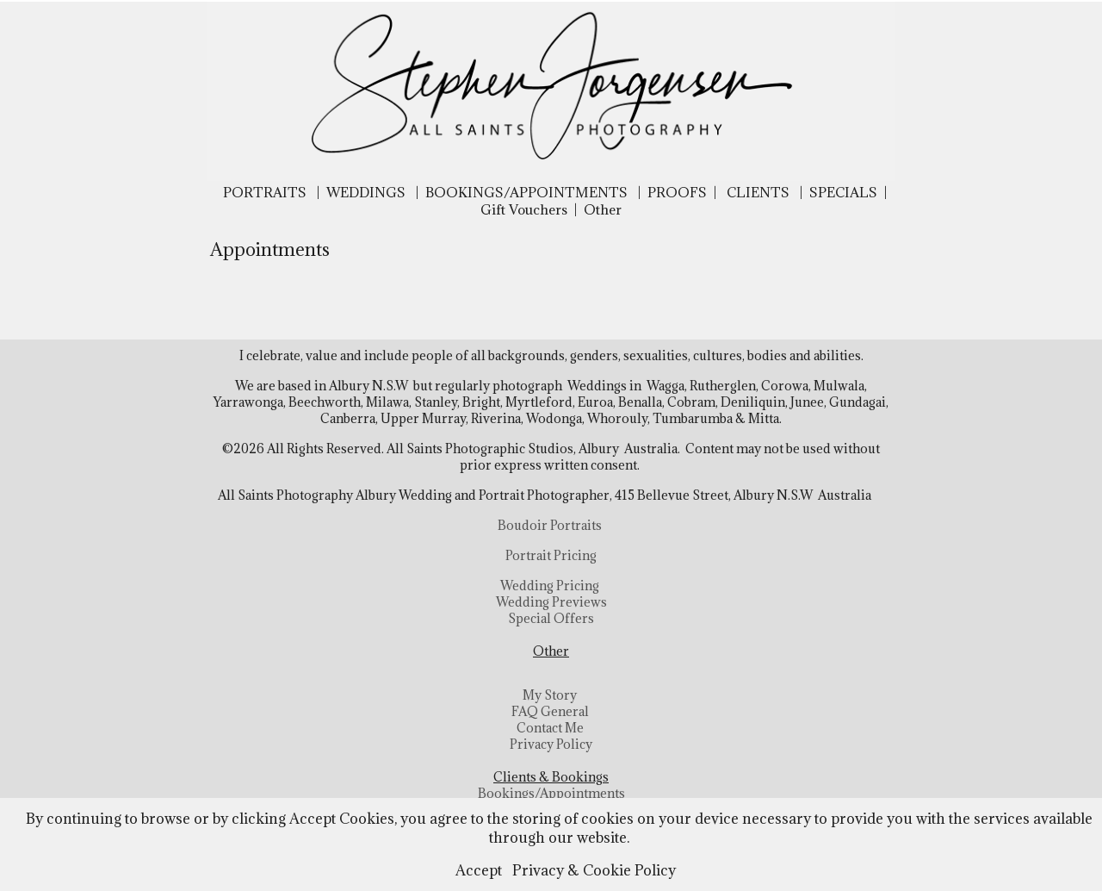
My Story (550, 695)
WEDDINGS (366, 192)
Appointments (270, 249)
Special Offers (551, 618)
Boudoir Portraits (550, 525)
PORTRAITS (264, 192)
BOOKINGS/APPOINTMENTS (526, 192)
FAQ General (550, 711)
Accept (478, 870)
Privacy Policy (551, 744)
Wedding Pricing (549, 585)
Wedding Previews (551, 602)
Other (603, 209)
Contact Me (550, 728)
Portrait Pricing (551, 555)
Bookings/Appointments (551, 793)
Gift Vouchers (523, 209)
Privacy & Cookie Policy (594, 870)
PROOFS (677, 192)
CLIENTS (758, 192)
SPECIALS (843, 192)
